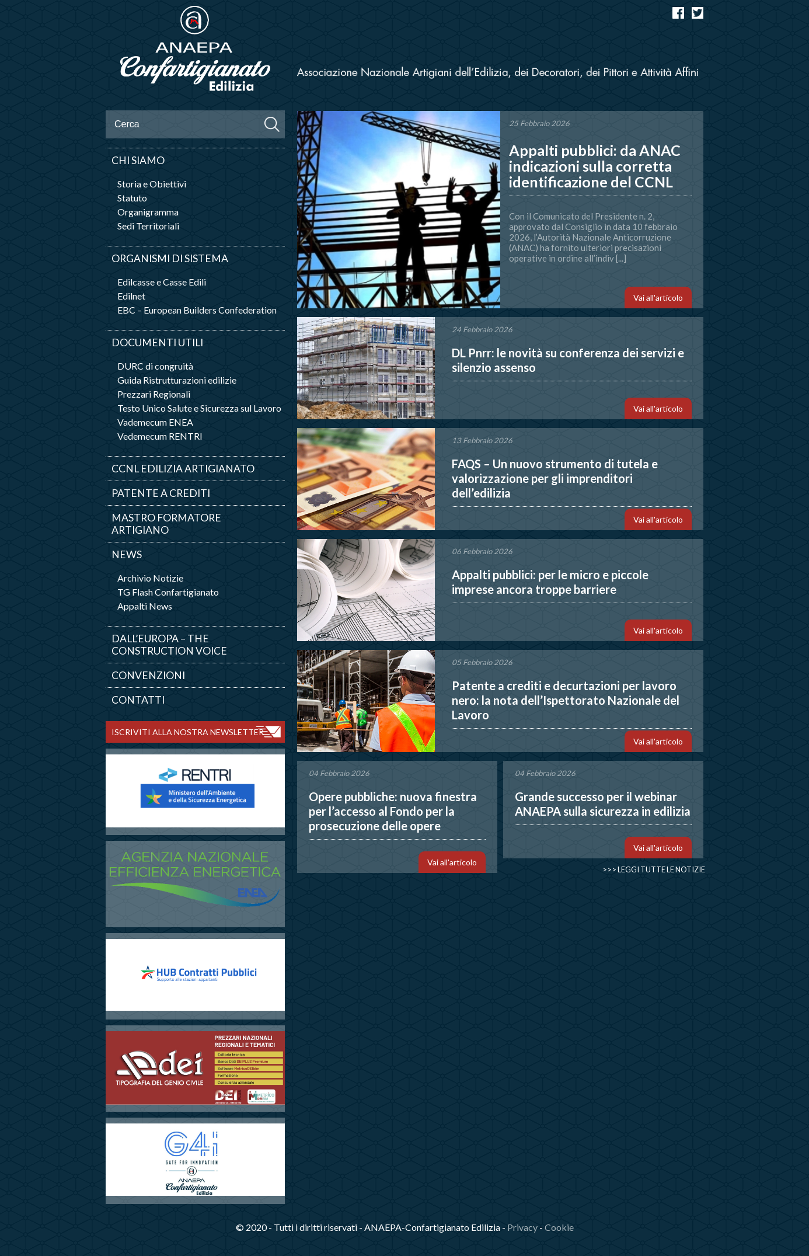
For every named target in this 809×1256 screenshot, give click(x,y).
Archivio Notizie (150, 577)
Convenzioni (148, 675)
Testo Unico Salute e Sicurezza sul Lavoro (199, 407)
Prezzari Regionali (153, 393)
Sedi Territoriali (148, 225)
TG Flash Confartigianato (168, 591)
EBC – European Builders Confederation (197, 309)
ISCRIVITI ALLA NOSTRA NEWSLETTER (187, 732)
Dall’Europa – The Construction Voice (169, 644)
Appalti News (144, 605)
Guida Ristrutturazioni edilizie (176, 379)
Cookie (559, 1227)
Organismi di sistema (169, 258)
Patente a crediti (160, 493)
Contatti (138, 700)
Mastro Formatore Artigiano (166, 524)
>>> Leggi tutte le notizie (653, 869)
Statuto (132, 197)
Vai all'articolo (658, 297)
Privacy (522, 1227)
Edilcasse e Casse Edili (161, 281)
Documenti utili (157, 342)
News (126, 554)
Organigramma (148, 211)
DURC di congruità (155, 365)
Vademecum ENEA (155, 421)
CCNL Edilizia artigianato (182, 468)
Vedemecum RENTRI (160, 435)
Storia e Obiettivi (151, 183)
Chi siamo (138, 160)
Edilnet (131, 295)
